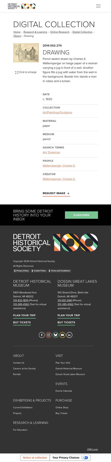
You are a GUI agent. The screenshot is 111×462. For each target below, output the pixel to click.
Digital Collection (82, 32)
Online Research (59, 32)
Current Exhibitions (23, 407)
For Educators (20, 429)
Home (16, 32)
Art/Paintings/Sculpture (57, 112)
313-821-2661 (65, 300)
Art (45, 152)
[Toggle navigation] (98, 6)
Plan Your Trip (24, 315)
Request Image (56, 193)
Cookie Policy (40, 271)
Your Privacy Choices (65, 457)
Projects (17, 413)
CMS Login (92, 449)
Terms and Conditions (60, 271)
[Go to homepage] (55, 246)
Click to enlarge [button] (26, 72)
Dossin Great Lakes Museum (70, 374)
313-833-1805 (20, 300)
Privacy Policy (22, 271)
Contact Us (18, 362)
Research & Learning (35, 32)
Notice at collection (35, 457)
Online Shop (62, 407)
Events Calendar (64, 390)
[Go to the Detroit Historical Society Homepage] (23, 5)
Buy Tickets (22, 322)
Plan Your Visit (63, 362)
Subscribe (81, 215)
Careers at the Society (24, 368)
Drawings (54, 152)
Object (17, 36)
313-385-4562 (21, 304)
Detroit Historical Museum (69, 368)
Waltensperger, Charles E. (59, 166)
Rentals (17, 374)
